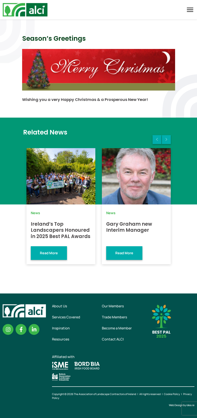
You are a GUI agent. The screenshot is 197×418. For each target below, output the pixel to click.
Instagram (8, 329)
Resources (60, 339)
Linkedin (34, 329)
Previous (157, 139)
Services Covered (66, 317)
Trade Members (114, 317)
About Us (59, 306)
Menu (190, 9)
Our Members (113, 306)
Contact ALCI (113, 339)
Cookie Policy (172, 394)
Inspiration (61, 328)
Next (166, 139)
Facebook (21, 329)
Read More (49, 253)
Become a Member (117, 328)
